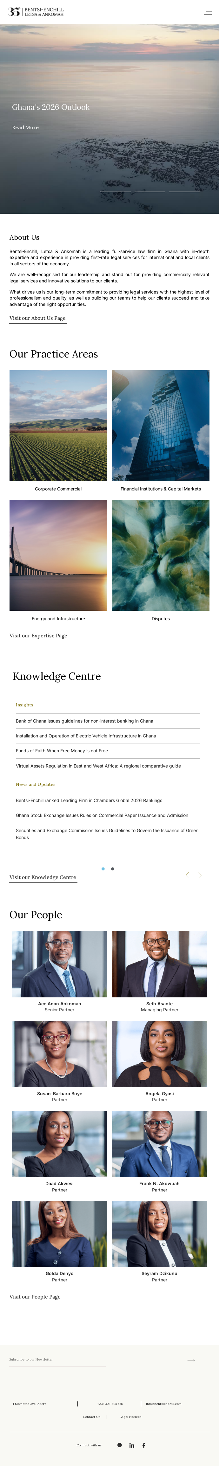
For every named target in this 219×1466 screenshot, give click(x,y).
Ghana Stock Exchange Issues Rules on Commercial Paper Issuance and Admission (102, 815)
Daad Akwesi (59, 1183)
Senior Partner (59, 1009)
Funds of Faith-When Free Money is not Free (62, 750)
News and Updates (36, 784)
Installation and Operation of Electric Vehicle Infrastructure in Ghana (86, 735)
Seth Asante (159, 1003)
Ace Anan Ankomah (59, 1003)
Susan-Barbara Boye (59, 1093)
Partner (59, 1099)
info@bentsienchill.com (164, 1404)
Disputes (161, 618)
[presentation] (57, 1383)
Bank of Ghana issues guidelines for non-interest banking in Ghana (84, 721)
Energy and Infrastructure (58, 618)
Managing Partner (159, 1009)
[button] (207, 12)
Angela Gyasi (159, 1093)
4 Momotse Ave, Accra (29, 1404)
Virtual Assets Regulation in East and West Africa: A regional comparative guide (98, 765)
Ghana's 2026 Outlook (51, 107)
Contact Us (91, 1417)
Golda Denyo (60, 1273)
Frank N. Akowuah (159, 1183)
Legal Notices (130, 1417)
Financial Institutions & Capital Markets (161, 488)
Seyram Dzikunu (159, 1273)
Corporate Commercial (58, 488)
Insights (24, 705)
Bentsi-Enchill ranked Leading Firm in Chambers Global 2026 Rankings (89, 800)
